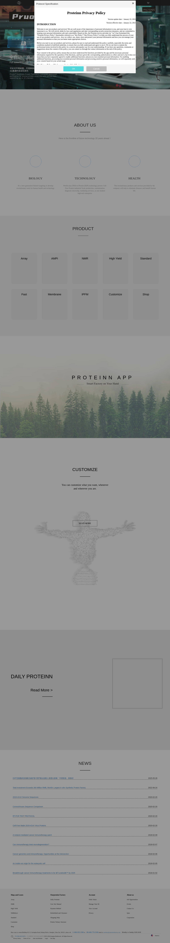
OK (73, 69)
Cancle (96, 69)
